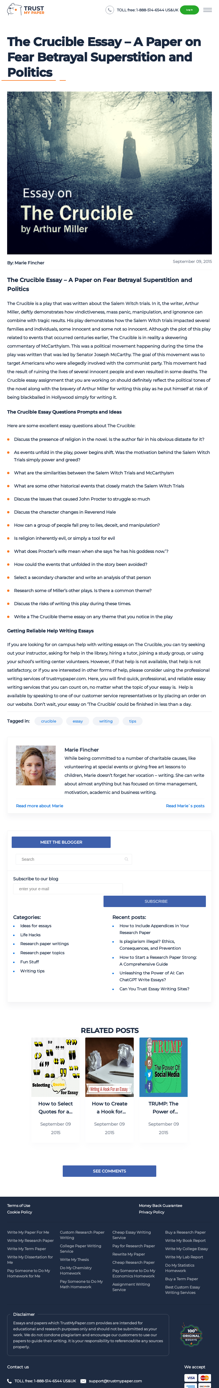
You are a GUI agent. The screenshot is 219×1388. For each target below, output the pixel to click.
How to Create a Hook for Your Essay (109, 1089)
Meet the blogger (47, 842)
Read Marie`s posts (185, 805)
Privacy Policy (177, 1186)
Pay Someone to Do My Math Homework (81, 1257)
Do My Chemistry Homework (76, 1243)
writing (106, 721)
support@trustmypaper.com (118, 1353)
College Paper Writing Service (80, 1221)
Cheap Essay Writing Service (131, 1208)
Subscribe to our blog (35, 878)
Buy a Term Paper (181, 1251)
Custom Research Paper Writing (82, 1208)
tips (132, 721)
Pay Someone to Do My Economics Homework (133, 1246)
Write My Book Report (185, 1213)
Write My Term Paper (26, 1221)
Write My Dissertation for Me (30, 1232)
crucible (48, 721)
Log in (185, 10)
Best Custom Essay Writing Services (182, 1262)
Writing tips (32, 954)
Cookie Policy (124, 1186)
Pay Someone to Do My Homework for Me (28, 1246)
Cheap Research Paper (133, 1235)
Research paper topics (42, 938)
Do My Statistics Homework (179, 1241)
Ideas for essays (35, 913)
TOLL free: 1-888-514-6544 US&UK (45, 1353)
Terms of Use (18, 1186)
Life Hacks (30, 921)
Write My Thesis (74, 1232)
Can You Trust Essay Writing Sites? (154, 970)
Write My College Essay (186, 1221)
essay (78, 721)
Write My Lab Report (184, 1229)
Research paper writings (44, 930)
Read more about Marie (39, 805)
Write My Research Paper (30, 1213)
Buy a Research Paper (185, 1205)
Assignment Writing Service (131, 1260)
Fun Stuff (29, 946)
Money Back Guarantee (81, 1186)
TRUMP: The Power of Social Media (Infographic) (163, 1089)
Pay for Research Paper (133, 1218)
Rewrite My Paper (128, 1227)
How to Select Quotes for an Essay (55, 1089)
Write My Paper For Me (28, 1205)
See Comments (109, 1151)
